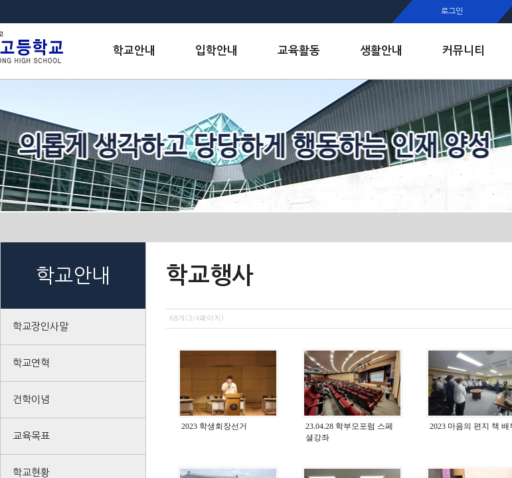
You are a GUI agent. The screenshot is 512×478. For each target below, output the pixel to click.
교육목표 (31, 436)
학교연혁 (31, 363)
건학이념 (31, 399)
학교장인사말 (40, 326)
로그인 (452, 11)
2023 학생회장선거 (214, 426)
